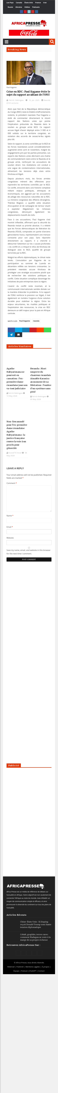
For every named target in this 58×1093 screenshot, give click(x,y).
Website (10, 538)
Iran (45, 2)
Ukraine (18, 7)
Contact (41, 971)
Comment (12, 483)
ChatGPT (32, 971)
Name (10, 515)
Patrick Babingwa (17, 100)
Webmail (11, 967)
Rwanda (47, 100)
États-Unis (28, 2)
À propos (45, 967)
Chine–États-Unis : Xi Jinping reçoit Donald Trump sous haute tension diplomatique (35, 924)
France (38, 2)
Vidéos (27, 7)
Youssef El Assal (15, 453)
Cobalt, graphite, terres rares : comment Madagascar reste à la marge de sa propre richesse (35, 937)
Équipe (17, 971)
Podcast (24, 971)
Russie (10, 7)
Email (10, 527)
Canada (19, 2)
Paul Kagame (24, 321)
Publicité (20, 967)
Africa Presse (21, 962)
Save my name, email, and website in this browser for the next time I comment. (29, 552)
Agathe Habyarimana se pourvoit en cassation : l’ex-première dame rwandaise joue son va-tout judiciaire (17, 378)
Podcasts (36, 7)
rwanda (36, 321)
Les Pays (10, 2)
